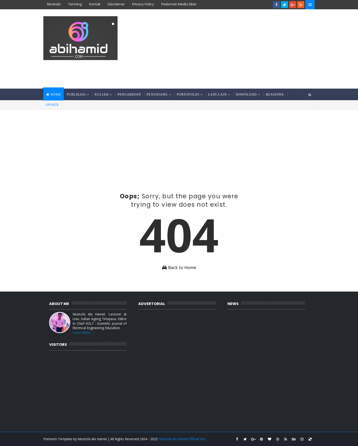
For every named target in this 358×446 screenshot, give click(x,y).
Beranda (54, 4)
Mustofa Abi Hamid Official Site (182, 439)
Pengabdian (129, 94)
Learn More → (83, 332)
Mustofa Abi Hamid (92, 439)
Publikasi (76, 94)
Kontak (94, 4)
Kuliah (102, 94)
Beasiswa (275, 94)
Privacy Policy (143, 4)
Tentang (75, 4)
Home (56, 94)
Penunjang (157, 94)
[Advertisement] (230, 49)
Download (246, 94)
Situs (51, 106)
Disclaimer (116, 4)
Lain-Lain (217, 94)
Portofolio (188, 94)
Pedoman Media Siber (179, 4)
